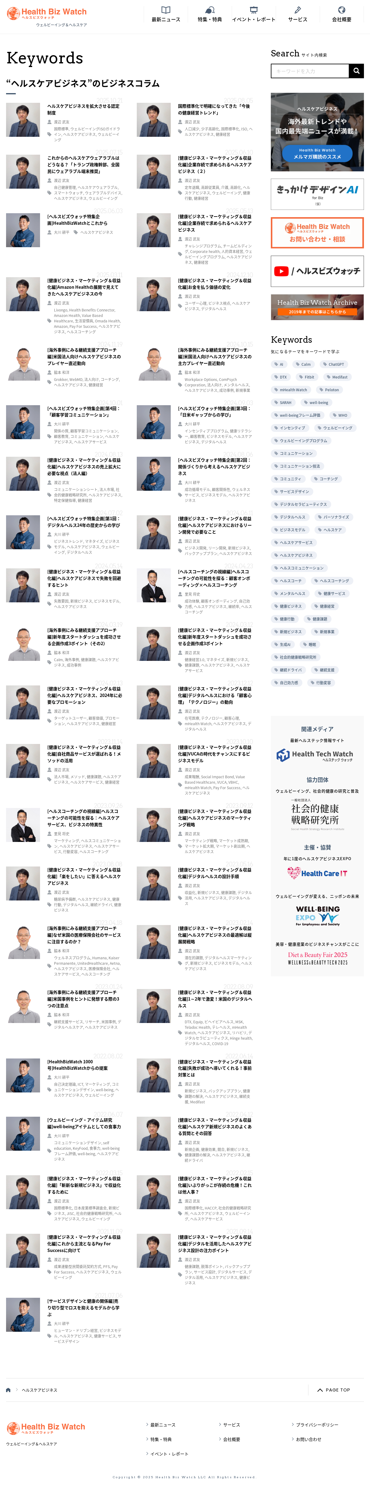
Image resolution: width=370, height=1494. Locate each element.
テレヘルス (221, 1027)
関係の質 (61, 431)
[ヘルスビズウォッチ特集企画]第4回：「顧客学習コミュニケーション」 (84, 411)
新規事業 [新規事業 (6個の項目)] (327, 631)
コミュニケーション (86, 436)
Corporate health (205, 251)
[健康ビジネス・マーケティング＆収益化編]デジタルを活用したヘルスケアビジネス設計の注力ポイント (215, 1243)
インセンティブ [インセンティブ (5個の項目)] (292, 428)
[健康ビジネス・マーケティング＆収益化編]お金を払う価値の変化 (214, 283)
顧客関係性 (221, 489)
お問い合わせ (308, 1439)
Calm (58, 659)
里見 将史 (192, 594)
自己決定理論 (65, 1084)
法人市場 (106, 489)
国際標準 (61, 129)
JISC (70, 1213)
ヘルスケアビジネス (79, 134)
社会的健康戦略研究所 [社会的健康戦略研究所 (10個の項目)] (298, 657)
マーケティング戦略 (201, 840)
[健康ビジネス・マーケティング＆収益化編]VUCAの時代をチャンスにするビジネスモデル (214, 753)
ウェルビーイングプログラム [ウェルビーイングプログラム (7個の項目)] (303, 440)
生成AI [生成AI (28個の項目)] (285, 644)
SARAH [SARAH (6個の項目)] (285, 402)
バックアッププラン (201, 553)
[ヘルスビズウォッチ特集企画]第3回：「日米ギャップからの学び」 (214, 411)
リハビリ (239, 1032)
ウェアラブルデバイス (103, 193)
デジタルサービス (232, 1272)
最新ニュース (163, 1425)
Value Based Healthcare (215, 779)
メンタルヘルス (236, 385)
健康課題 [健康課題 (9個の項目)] (320, 619)
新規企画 (192, 1149)
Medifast (197, 1102)
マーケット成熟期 (233, 840)
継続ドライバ (101, 904)
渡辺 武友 (61, 122)
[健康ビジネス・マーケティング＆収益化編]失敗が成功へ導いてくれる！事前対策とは (215, 1068)
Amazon (61, 326)
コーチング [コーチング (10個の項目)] (329, 479)
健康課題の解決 (197, 1155)
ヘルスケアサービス (90, 442)
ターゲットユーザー (70, 718)
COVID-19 (220, 1043)
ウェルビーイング (103, 198)
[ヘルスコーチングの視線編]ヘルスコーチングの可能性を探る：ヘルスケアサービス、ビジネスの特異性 (83, 817)
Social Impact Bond (217, 776)
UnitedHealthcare (92, 963)
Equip (198, 1022)
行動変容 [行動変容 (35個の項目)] (323, 682)
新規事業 (243, 390)
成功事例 (226, 390)
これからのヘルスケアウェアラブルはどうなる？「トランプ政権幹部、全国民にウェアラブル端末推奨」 (83, 164)
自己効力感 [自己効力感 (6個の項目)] (289, 682)
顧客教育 (61, 436)
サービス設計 (205, 1272)
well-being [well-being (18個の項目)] (319, 402)
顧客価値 (96, 718)
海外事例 (72, 659)
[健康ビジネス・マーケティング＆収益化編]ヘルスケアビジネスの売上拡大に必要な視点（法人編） (84, 466)
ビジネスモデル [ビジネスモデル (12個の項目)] (292, 530)
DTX (188, 1022)
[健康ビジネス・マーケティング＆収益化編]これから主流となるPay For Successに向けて (84, 1243)
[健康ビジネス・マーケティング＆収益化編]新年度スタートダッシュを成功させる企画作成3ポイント (215, 636)
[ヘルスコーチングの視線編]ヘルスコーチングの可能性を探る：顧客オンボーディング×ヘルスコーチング (214, 578)
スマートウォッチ (68, 193)
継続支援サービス (68, 1022)
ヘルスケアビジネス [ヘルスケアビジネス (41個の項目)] (296, 555)
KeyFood (80, 1148)
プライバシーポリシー (317, 1425)
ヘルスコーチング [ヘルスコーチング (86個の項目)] (334, 581)
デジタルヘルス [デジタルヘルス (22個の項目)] (292, 517)
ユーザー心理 (196, 303)
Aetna (115, 963)
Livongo (60, 310)
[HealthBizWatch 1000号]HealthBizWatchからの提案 (77, 1064)
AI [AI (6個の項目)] (281, 364)
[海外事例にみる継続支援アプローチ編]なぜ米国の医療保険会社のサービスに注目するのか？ (84, 934)
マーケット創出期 (230, 846)
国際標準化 (230, 129)
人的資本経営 (232, 251)
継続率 (233, 606)
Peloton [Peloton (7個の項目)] (332, 389)
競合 (221, 1149)
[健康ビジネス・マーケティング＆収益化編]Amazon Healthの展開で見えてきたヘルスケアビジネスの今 (84, 287)
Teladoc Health (197, 1027)
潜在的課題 (194, 958)
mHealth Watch (198, 723)
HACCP (211, 1208)
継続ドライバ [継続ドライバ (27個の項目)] (291, 670)
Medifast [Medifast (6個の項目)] (340, 377)
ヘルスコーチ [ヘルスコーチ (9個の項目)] (291, 581)
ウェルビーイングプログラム (218, 254)
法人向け (91, 379)
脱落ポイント (212, 1266)
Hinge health (241, 1038)
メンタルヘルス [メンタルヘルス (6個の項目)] (292, 593)
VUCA (222, 782)
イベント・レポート (169, 1454)
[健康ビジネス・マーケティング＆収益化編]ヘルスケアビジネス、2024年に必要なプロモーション (84, 695)
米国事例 (108, 1022)
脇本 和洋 (61, 372)
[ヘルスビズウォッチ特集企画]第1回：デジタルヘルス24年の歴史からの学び (84, 521)
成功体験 (192, 601)
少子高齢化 (210, 129)
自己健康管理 (65, 187)
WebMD (75, 379)
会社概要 (231, 1439)
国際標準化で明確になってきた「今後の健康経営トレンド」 (214, 109)
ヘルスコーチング (81, 332)
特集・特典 (161, 1439)
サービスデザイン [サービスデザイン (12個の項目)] (294, 491)
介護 (224, 187)
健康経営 (223, 134)
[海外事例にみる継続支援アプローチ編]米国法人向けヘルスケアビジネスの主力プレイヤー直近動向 (215, 356)
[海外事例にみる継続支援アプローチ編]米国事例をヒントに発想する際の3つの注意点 (83, 998)
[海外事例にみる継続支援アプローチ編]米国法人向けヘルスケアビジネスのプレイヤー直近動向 (84, 356)
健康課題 (88, 659)
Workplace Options (201, 379)
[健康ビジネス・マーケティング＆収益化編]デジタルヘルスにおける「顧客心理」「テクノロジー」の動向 (215, 695)
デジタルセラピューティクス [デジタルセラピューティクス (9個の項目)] (303, 504)
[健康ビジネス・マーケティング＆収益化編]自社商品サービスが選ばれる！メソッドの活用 (84, 753)
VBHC (233, 782)
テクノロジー (212, 718)
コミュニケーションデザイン (86, 1087)
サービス (231, 1425)
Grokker (61, 379)
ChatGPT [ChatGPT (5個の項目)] (336, 364)
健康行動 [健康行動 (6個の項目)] (287, 619)
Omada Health (107, 321)
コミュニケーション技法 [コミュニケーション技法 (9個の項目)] (300, 466)
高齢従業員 (210, 187)
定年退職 (192, 187)
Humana (99, 958)
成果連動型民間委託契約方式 (77, 1266)
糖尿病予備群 (65, 899)
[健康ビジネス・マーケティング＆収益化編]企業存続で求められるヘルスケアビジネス (215, 223)
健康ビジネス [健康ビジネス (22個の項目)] (291, 606)
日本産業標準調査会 (90, 1208)
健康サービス (105, 1336)
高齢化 (235, 187)
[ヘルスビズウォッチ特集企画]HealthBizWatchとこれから (77, 219)
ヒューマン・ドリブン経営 (76, 1330)
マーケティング (66, 840)
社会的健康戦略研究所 (94, 1213)
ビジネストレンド (68, 541)
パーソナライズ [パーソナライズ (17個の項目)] (336, 517)
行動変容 (70, 851)
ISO (244, 129)
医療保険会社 (99, 968)
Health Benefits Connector (91, 310)
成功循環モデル (197, 489)
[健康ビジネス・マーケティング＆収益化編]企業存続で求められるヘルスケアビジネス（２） (215, 164)
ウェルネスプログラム (72, 958)
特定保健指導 (65, 500)
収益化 (190, 892)
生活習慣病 (84, 321)
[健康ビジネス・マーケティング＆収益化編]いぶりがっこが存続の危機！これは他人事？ (215, 1185)
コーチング (110, 379)
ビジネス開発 (196, 548)
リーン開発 (217, 548)
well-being (104, 1089)
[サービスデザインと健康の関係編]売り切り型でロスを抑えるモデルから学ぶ (83, 1307)
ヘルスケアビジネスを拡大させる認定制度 (83, 109)
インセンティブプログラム (206, 431)
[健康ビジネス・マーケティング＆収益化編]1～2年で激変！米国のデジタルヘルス (215, 998)
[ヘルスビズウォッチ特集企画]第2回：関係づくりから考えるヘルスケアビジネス (214, 466)
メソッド (77, 776)
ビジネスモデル (219, 436)
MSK (239, 1022)
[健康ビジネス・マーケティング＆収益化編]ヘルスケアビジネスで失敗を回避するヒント (84, 578)
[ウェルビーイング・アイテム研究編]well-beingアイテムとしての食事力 (84, 1123)
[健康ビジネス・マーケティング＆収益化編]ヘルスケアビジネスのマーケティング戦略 (214, 817)
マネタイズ (94, 541)
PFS (106, 1266)
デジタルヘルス (214, 308)
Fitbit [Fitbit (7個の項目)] (309, 377)
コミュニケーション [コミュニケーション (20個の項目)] (296, 453)
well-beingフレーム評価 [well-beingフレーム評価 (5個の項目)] (300, 415)
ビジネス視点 (219, 303)
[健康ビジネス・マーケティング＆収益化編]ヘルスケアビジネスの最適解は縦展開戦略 (215, 934)
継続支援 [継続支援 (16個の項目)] (327, 670)
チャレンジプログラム (203, 246)
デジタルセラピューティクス (218, 1035)
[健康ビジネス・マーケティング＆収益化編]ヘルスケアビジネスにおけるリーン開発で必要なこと (215, 525)
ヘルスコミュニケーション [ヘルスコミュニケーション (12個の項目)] (302, 568)
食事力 (94, 1148)
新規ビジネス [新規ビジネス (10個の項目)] (291, 631)
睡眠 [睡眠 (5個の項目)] (312, 644)
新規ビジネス (239, 548)
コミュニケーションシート (76, 489)
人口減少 (192, 129)
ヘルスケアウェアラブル (98, 187)
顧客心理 (231, 718)
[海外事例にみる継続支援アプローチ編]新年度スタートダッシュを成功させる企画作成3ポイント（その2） (84, 636)
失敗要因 (61, 601)
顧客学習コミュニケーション (94, 431)
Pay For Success (83, 326)
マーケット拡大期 (199, 846)
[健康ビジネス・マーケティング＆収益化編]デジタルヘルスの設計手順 (214, 872)
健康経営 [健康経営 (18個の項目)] (327, 606)
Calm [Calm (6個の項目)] (306, 364)
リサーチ (92, 1022)
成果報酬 (192, 776)
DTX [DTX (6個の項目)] (283, 377)
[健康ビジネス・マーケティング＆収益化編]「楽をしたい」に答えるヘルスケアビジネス (84, 876)
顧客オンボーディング (219, 601)
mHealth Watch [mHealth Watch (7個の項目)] (293, 389)
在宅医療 (192, 718)
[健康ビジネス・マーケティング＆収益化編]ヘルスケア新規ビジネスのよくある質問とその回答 (215, 1126)
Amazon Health (67, 315)
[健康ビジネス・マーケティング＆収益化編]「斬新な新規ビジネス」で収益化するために (84, 1185)
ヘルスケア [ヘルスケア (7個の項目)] (333, 530)
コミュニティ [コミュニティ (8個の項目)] (290, 479)
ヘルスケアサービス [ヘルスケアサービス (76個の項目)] (296, 542)
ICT (80, 1084)
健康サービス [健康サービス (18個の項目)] (334, 593)
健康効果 (208, 1149)
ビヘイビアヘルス (219, 1022)
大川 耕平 (61, 232)
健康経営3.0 (194, 659)
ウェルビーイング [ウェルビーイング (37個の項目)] (337, 428)
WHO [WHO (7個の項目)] (342, 415)
